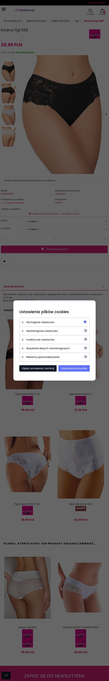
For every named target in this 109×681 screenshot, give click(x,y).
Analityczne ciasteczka (40, 339)
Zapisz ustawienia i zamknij (38, 368)
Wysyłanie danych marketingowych (48, 348)
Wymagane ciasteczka (40, 322)
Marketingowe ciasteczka (42, 331)
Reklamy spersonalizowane (43, 357)
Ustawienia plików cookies (44, 312)
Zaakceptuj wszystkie (74, 368)
